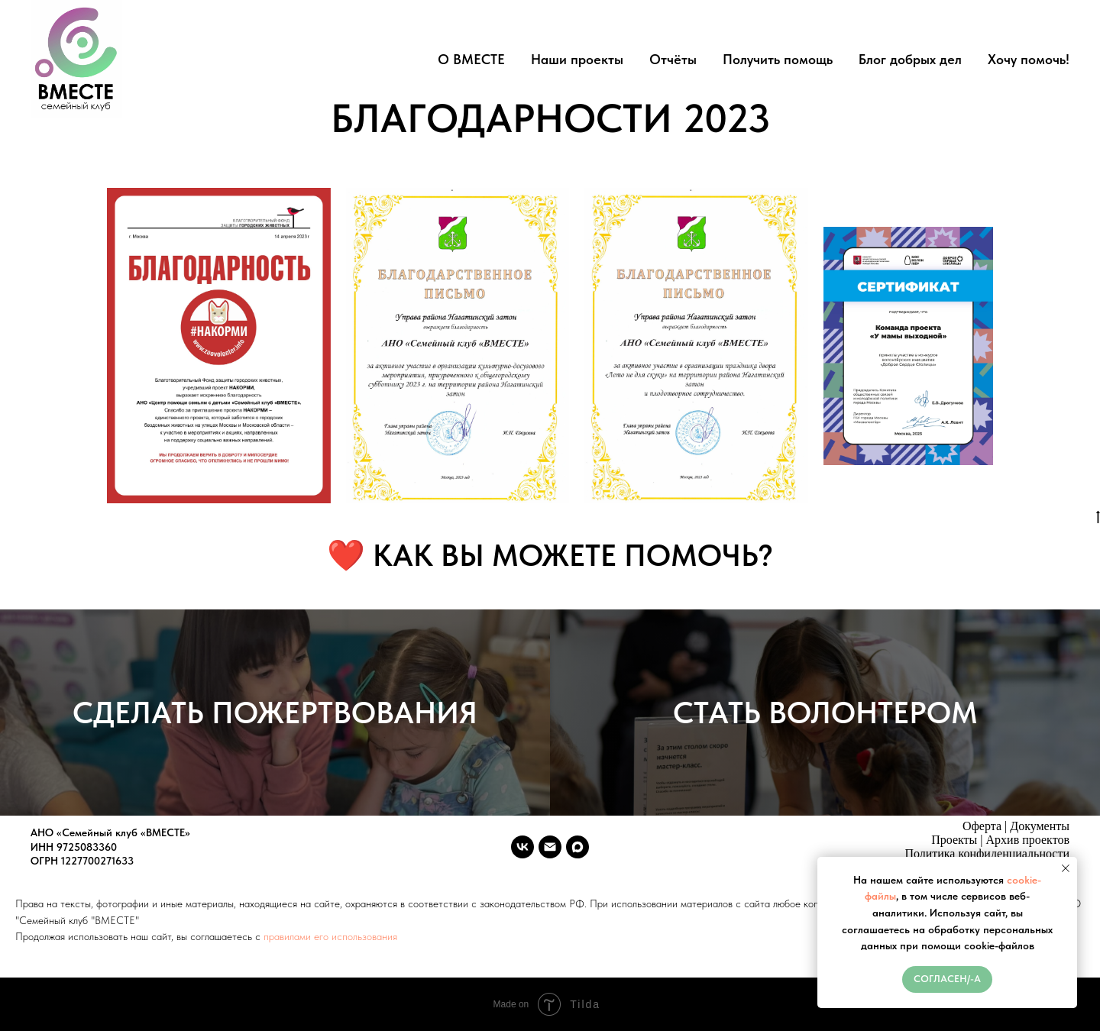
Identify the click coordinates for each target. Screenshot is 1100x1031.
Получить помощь (778, 59)
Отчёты (673, 59)
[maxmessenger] (577, 846)
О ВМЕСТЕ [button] (471, 59)
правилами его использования (330, 936)
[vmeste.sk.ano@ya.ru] (550, 846)
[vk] (522, 846)
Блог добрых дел (910, 59)
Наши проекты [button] (577, 59)
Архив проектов (1027, 839)
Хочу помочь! (1028, 59)
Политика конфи (947, 853)
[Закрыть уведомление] (1065, 868)
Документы (1039, 825)
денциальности (1030, 853)
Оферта (981, 825)
